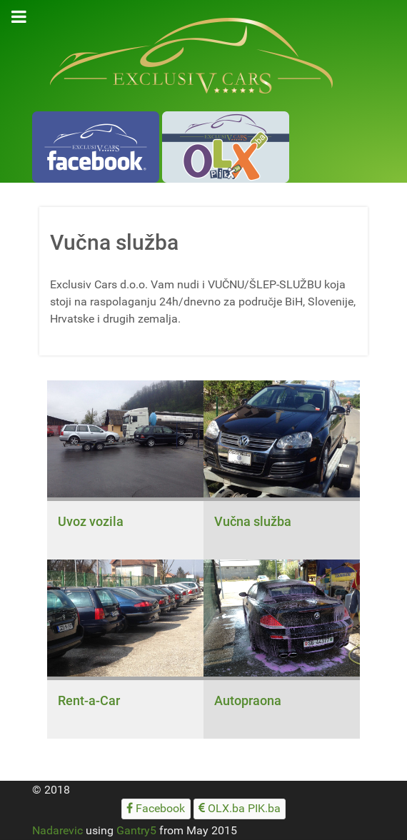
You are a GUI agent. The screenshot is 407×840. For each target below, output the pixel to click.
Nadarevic (57, 830)
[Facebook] (156, 809)
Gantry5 (136, 830)
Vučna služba (252, 521)
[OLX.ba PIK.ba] (240, 809)
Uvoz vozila (91, 521)
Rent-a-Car (89, 700)
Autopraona (247, 700)
